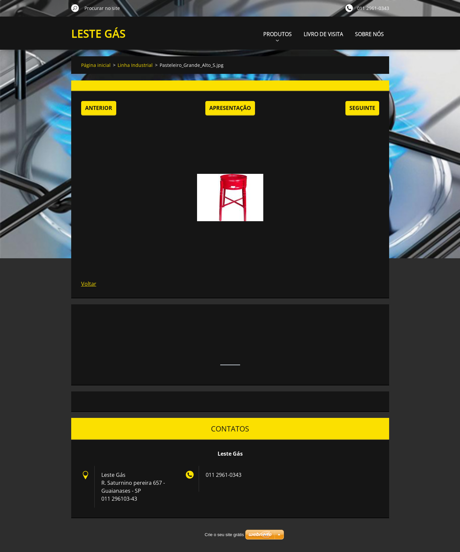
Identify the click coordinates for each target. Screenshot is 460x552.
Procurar (75, 8)
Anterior (98, 108)
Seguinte (362, 108)
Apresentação (230, 108)
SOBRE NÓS (369, 34)
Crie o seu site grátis (224, 534)
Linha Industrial (135, 65)
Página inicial (96, 65)
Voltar (88, 283)
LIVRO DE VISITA (323, 34)
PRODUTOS (277, 35)
